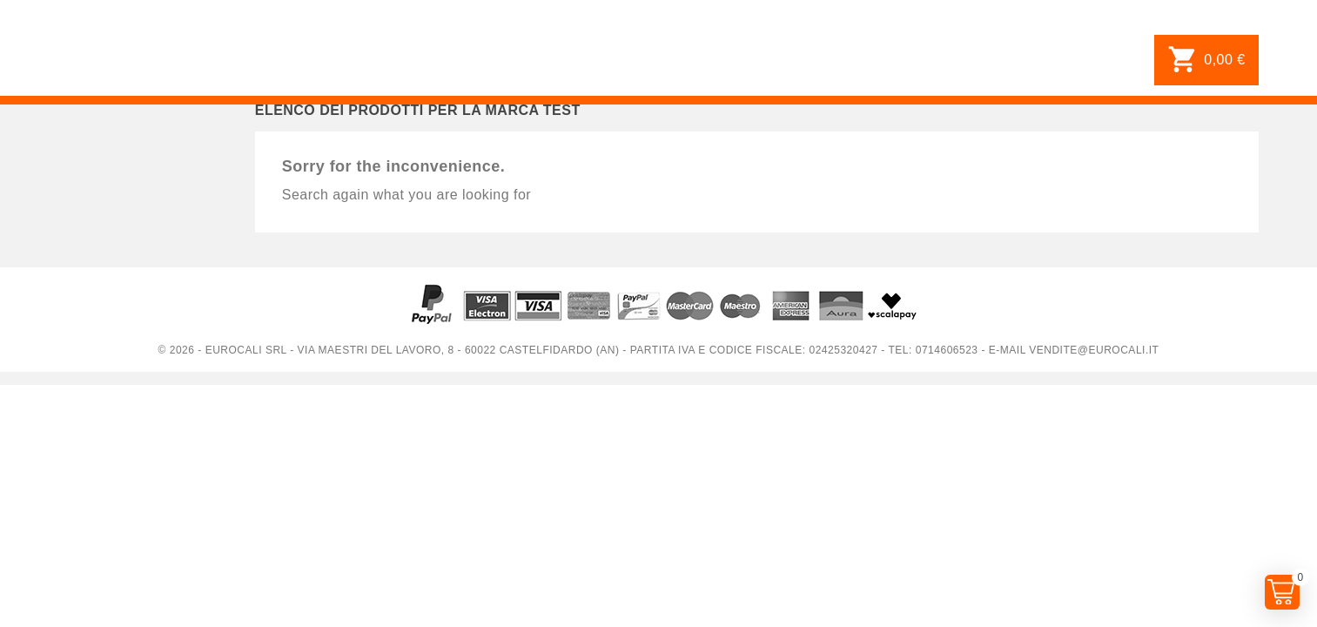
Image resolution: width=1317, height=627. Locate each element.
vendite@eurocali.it (1094, 350)
